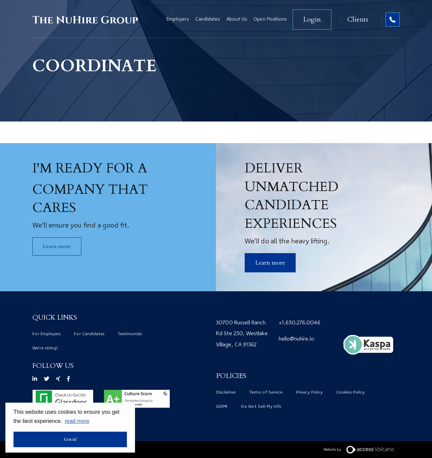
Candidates (207, 20)
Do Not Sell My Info (261, 406)
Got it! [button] (70, 439)
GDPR (221, 406)
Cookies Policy (350, 392)
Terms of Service (265, 392)
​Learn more (270, 263)
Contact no (392, 19)
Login (312, 19)
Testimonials (130, 334)
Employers (177, 20)
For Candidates (89, 334)
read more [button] (77, 421)
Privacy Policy (309, 392)
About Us (236, 20)
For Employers (46, 334)
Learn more (57, 246)
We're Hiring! (45, 348)
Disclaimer (226, 392)
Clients (357, 19)
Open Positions (270, 20)
